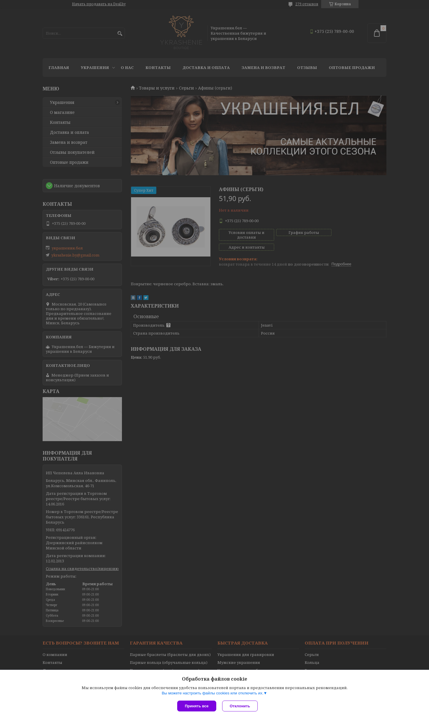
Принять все (197, 706)
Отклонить (240, 706)
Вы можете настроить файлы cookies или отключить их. (212, 693)
